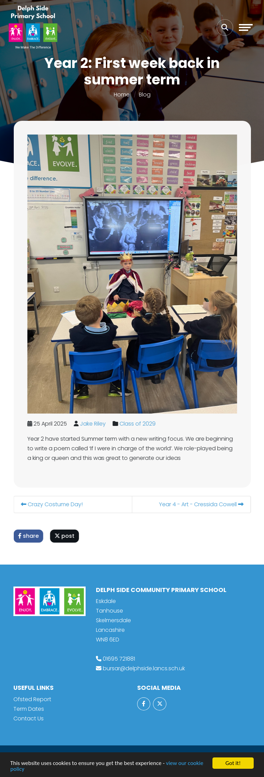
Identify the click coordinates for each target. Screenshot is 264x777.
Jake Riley (95, 424)
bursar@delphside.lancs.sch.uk (144, 668)
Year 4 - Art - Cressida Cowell (204, 504)
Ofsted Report (32, 699)
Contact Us (28, 718)
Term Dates (28, 709)
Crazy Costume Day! (54, 504)
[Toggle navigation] (246, 27)
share (31, 536)
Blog (145, 94)
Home (122, 94)
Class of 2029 (140, 424)
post (67, 536)
